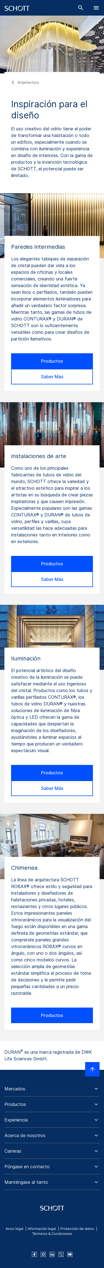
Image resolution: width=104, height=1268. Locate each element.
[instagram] (43, 1254)
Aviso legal (14, 1229)
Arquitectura (28, 82)
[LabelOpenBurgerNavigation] (96, 7)
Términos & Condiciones (52, 1234)
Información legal (42, 1229)
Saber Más (52, 376)
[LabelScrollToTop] (92, 1069)
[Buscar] (80, 7)
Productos (52, 361)
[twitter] (61, 1254)
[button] (52, 1089)
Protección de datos (77, 1229)
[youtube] (69, 1254)
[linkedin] (52, 1254)
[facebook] (34, 1254)
